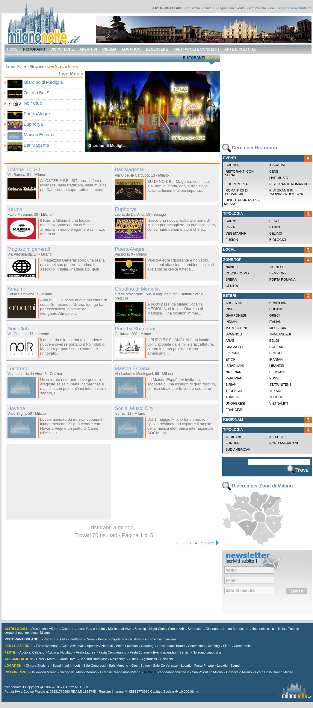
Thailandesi (280, 334)
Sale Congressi (94, 665)
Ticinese (277, 267)
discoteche (62, 49)
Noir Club (33, 103)
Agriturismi (149, 659)
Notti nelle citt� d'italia (268, 628)
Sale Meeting (118, 665)
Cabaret (67, 628)
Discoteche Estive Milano (242, 202)
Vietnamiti (278, 403)
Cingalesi (234, 347)
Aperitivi (277, 165)
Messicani (278, 328)
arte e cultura (239, 49)
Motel (51, 659)
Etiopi (231, 359)
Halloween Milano (44, 672)
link (272, 8)
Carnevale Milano (239, 672)
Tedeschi (234, 391)
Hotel (40, 659)
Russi (274, 378)
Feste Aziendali (47, 646)
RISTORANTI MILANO (21, 639)
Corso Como (237, 273)
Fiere (226, 646)
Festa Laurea (85, 652)
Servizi (184, 652)
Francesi (234, 409)
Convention (196, 646)
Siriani (232, 384)
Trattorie (76, 639)
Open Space (140, 665)
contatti (209, 8)
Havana (16, 408)
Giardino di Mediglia (43, 82)
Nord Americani (283, 443)
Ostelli (133, 659)
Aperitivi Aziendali (100, 646)
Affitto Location (127, 646)
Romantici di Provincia (236, 192)
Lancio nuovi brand (171, 646)
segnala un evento (231, 8)
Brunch (233, 165)
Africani (233, 437)
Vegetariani (236, 233)
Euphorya (33, 124)
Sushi (63, 639)
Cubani (275, 309)
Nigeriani (234, 372)
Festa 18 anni (140, 652)
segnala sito (257, 8)
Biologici (277, 239)
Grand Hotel (67, 659)
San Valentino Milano (207, 672)
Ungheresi (235, 403)
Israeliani (235, 365)
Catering (147, 646)
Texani (275, 391)
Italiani (275, 321)
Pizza (230, 227)
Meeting (214, 646)
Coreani (276, 347)
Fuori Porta (237, 184)
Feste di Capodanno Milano (120, 672)
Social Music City (134, 408)
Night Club (157, 628)
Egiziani (233, 353)
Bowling (140, 628)
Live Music (278, 178)
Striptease (195, 628)
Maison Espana (39, 134)
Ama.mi (16, 289)
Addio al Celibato (31, 652)
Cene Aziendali (72, 646)
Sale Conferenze (165, 665)
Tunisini (233, 397)
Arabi (230, 340)
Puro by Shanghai (135, 329)
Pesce (274, 221)
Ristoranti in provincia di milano (286, 192)
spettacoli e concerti (196, 49)
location (131, 49)
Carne (231, 221)
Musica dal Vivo (119, 628)
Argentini (235, 303)
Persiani (277, 372)
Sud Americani (239, 449)
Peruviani (234, 378)
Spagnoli (234, 334)
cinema (109, 49)
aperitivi (88, 49)
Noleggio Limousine (207, 652)
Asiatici (276, 437)
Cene (274, 171)
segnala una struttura (295, 8)
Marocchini (236, 328)
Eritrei (275, 353)
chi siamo (193, 8)
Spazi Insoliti (62, 665)
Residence (117, 659)
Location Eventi (228, 665)
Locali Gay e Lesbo (91, 628)
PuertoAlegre (37, 113)
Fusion (232, 239)
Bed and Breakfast (93, 659)
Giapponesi (236, 315)
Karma (14, 209)
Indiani (232, 321)
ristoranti (34, 49)
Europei (233, 443)
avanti (209, 543)
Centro (232, 286)
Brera (231, 279)
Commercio (242, 646)
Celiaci (275, 233)
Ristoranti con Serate (239, 173)
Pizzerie (49, 639)
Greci (274, 315)
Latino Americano (235, 628)
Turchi (275, 397)
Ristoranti (36, 66)
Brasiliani (278, 303)
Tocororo (17, 368)
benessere (157, 49)
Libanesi (276, 365)
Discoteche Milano (44, 628)
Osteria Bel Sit (38, 92)
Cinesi (231, 309)
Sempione (278, 273)
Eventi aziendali (164, 652)
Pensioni (166, 659)
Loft (77, 665)
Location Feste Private (197, 665)
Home (21, 66)
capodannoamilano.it (173, 672)
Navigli (232, 267)
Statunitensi (281, 384)
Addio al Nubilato (60, 652)
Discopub (213, 628)
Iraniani (276, 359)
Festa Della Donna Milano (274, 672)
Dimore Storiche (37, 665)
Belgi (274, 340)
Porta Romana (282, 279)
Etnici (274, 227)
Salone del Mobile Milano (78, 672)
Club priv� (176, 628)
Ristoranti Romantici (289, 184)
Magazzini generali (28, 249)
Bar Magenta (36, 145)
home (12, 49)
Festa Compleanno (112, 652)
